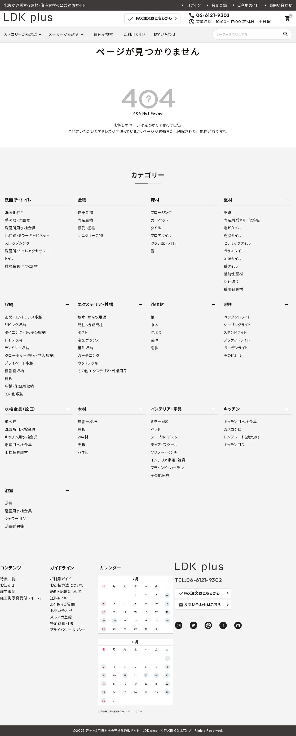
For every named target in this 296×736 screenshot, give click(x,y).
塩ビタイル (233, 228)
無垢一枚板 (87, 421)
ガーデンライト (236, 347)
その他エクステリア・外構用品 (102, 371)
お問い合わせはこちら (199, 604)
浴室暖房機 (14, 526)
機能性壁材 (233, 274)
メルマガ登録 (61, 617)
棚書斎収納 (14, 371)
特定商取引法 (61, 623)
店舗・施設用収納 (19, 386)
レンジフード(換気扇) (241, 437)
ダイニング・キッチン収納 (25, 332)
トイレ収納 (14, 340)
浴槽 (8, 503)
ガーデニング (88, 355)
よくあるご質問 (62, 604)
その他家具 (160, 475)
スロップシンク (17, 243)
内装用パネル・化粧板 (242, 220)
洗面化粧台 (14, 212)
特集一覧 (8, 579)
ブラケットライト (237, 340)
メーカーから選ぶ (63, 34)
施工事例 (8, 591)
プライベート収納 (19, 363)
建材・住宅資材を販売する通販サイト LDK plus (121, 731)
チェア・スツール (164, 444)
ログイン (194, 5)
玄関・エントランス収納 (24, 317)
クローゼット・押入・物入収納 (29, 355)
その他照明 (233, 355)
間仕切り (231, 281)
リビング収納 (15, 324)
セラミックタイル (237, 243)
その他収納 (14, 394)
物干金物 (85, 212)
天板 (81, 444)
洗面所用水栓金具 (20, 228)
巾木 (154, 324)
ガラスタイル (234, 251)
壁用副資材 (233, 289)
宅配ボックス (88, 340)
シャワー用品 (15, 518)
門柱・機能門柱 (90, 324)
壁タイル (231, 266)
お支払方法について (67, 585)
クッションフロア (164, 243)
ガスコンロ (233, 429)
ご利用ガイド (248, 5)
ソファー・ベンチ (164, 452)
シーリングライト (237, 324)
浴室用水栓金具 (18, 444)
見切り (156, 332)
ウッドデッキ (88, 363)
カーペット (160, 220)
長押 (154, 340)
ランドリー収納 (17, 347)
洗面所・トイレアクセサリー (27, 251)
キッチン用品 (234, 444)
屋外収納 (85, 347)
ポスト (83, 332)
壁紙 (227, 212)
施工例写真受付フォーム (20, 598)
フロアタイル (161, 235)
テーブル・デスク (164, 437)
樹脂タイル (233, 235)
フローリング (161, 212)
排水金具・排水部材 (21, 266)
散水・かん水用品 (92, 317)
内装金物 (85, 220)
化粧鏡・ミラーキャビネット (27, 235)
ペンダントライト (237, 317)
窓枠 (154, 347)
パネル (83, 452)
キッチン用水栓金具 (21, 437)
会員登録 (219, 5)
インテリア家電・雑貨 (168, 460)
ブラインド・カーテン (167, 467)
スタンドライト (235, 332)
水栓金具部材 (16, 452)
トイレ (10, 258)
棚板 (8, 378)
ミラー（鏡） (160, 421)
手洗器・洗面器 (17, 220)
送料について (61, 598)
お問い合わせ (281, 5)
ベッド (156, 429)
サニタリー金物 (90, 235)
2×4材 (83, 437)
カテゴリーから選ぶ (20, 34)
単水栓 (10, 421)
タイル (156, 228)
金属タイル (233, 258)
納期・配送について (66, 591)
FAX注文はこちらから (149, 19)
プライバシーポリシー (68, 629)
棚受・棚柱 (86, 228)
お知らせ (7, 585)
